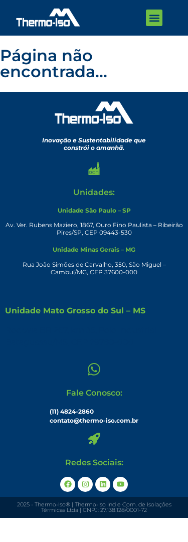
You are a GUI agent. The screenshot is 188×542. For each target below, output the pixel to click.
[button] (154, 18)
